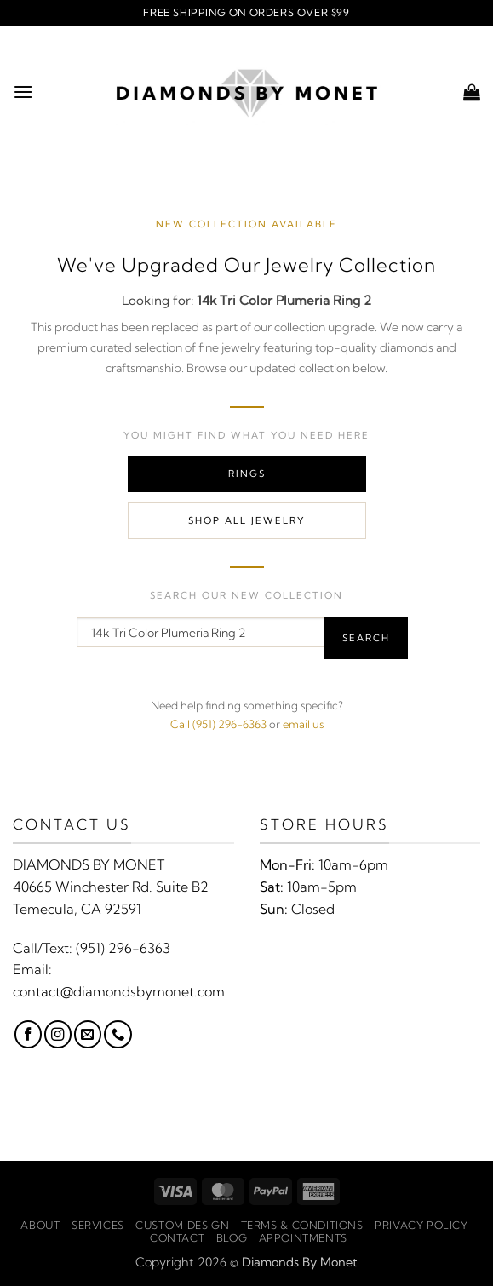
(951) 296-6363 (123, 947)
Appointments (303, 1237)
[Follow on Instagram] (58, 1034)
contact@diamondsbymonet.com (119, 991)
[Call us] (117, 1034)
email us (303, 724)
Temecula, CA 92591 (77, 908)
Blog (231, 1237)
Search (366, 638)
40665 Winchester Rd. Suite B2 (111, 886)
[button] (23, 91)
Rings (247, 473)
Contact (177, 1237)
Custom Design (182, 1225)
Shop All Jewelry (246, 520)
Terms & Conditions (302, 1225)
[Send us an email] (87, 1034)
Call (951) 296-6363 (218, 724)
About (40, 1225)
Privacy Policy (421, 1225)
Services (98, 1225)
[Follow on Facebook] (28, 1034)
